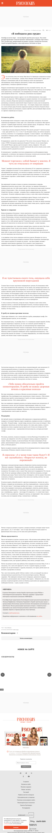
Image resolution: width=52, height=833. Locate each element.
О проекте (26, 781)
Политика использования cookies (26, 800)
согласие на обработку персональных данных (27, 751)
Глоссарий (26, 792)
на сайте (39, 616)
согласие (6, 823)
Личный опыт (27, 30)
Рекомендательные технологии (26, 802)
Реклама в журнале (26, 787)
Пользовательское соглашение (26, 797)
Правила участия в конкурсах (26, 795)
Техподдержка (26, 808)
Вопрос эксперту (26, 789)
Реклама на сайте (26, 784)
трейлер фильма (14, 613)
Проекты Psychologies (26, 805)
